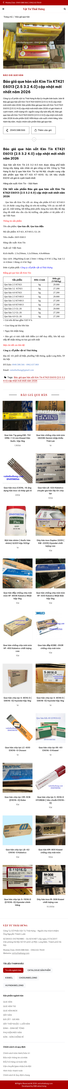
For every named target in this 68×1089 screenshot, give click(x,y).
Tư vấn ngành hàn (13, 970)
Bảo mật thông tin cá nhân (15, 1057)
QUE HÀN (7, 1002)
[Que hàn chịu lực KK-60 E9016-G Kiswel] (51, 728)
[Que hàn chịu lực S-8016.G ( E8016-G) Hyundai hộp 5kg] (18, 678)
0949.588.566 (17, 130)
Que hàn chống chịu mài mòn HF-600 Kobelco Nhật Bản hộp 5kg (50, 596)
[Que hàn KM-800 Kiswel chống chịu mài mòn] (51, 830)
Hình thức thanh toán (13, 1070)
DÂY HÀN (7, 1015)
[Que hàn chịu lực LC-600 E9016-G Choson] (18, 728)
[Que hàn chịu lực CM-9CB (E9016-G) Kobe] (18, 778)
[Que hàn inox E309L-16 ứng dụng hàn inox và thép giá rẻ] (18, 468)
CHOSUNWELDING (28, 977)
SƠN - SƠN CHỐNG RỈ (13, 1037)
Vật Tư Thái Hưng (34, 9)
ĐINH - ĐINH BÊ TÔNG (13, 1028)
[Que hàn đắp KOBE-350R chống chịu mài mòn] (51, 626)
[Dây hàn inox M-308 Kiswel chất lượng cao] (51, 880)
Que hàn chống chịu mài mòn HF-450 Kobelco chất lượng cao (17, 648)
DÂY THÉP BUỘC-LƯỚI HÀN (16, 1024)
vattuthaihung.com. (45, 1083)
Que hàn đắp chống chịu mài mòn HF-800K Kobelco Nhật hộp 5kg (17, 596)
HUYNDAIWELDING (14, 985)
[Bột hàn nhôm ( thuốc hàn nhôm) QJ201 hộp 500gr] (18, 521)
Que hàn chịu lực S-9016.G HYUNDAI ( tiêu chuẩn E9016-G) (50, 800)
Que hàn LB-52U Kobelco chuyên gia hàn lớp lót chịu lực (50, 490)
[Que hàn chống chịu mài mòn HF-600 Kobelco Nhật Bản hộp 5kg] (51, 573)
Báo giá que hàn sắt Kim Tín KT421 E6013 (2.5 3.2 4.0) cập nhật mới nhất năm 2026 (34, 379)
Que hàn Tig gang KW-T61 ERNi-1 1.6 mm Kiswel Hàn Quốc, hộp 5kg (17, 438)
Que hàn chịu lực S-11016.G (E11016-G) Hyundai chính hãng (17, 902)
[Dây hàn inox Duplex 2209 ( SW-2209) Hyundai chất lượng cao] (51, 521)
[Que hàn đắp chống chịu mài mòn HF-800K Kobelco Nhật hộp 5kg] (18, 573)
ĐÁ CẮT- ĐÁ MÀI (11, 1019)
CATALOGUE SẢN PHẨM (39, 970)
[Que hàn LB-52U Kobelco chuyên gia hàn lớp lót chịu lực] (51, 468)
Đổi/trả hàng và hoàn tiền (15, 1062)
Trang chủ (8, 17)
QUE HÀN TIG (9, 1006)
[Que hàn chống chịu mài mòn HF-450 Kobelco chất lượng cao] (18, 626)
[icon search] (64, 9)
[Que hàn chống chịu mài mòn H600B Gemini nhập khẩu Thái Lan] (51, 416)
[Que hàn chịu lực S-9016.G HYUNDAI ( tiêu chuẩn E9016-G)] (51, 778)
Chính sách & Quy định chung (16, 1075)
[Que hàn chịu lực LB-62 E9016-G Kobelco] (18, 830)
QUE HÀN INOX (10, 1010)
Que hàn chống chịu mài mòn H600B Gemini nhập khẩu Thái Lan (50, 438)
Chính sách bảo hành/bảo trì (16, 1053)
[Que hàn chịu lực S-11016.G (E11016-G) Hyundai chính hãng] (18, 880)
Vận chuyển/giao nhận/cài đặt (17, 1066)
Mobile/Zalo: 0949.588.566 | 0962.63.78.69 (22, 3)
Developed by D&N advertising (34, 1086)
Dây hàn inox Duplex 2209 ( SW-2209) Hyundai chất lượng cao (50, 543)
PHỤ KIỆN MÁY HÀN (12, 1032)
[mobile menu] (3, 9)
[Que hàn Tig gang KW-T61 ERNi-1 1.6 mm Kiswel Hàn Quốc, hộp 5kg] (18, 416)
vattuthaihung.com (20, 953)
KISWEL (9, 977)
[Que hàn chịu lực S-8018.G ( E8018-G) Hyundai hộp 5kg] (51, 678)
